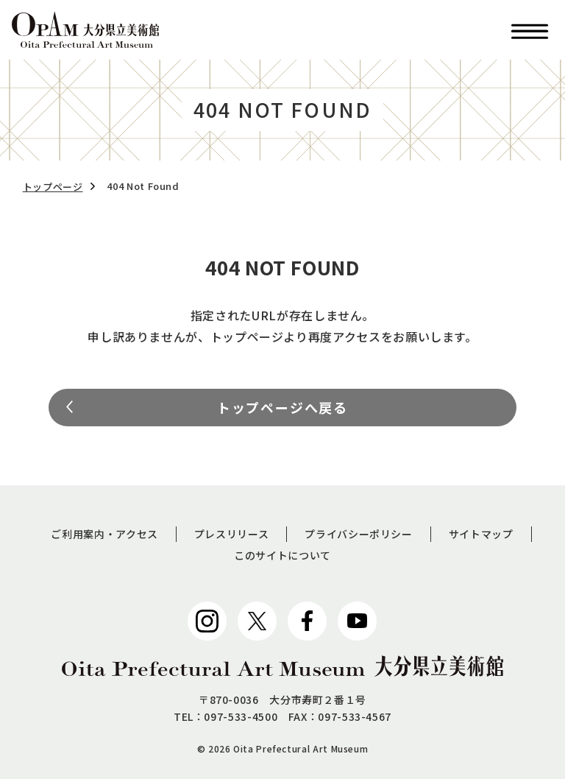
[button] (529, 30)
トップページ (53, 187)
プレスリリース (231, 533)
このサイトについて (282, 555)
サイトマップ (481, 533)
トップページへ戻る (282, 407)
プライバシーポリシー (358, 533)
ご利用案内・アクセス (104, 533)
